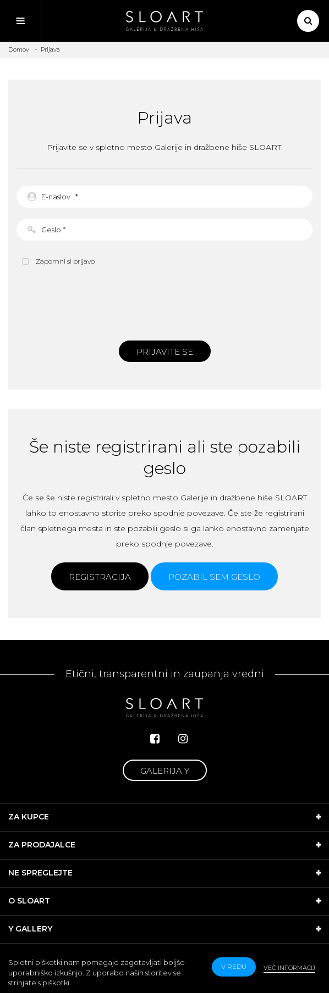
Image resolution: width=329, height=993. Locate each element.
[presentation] (164, 302)
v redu (233, 966)
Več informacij (289, 968)
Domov (18, 49)
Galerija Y (164, 771)
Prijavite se (164, 352)
